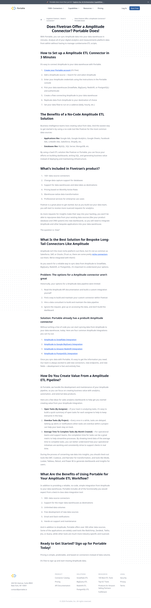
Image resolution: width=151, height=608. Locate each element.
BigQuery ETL (82, 582)
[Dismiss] (148, 2)
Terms (122, 585)
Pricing (100, 8)
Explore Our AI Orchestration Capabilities (88, 2)
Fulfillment (102, 592)
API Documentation (62, 585)
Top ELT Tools (103, 582)
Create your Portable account (57, 70)
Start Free (135, 8)
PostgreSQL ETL (83, 589)
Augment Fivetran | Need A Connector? (56, 20)
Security (123, 578)
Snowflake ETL (82, 578)
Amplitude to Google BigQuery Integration (63, 344)
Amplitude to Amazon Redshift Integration (63, 349)
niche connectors (99, 254)
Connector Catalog (62, 578)
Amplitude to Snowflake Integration (60, 339)
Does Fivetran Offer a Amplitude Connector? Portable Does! (90, 20)
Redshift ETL (81, 585)
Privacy (123, 582)
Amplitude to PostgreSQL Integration (61, 353)
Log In (124, 8)
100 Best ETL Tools (105, 578)
